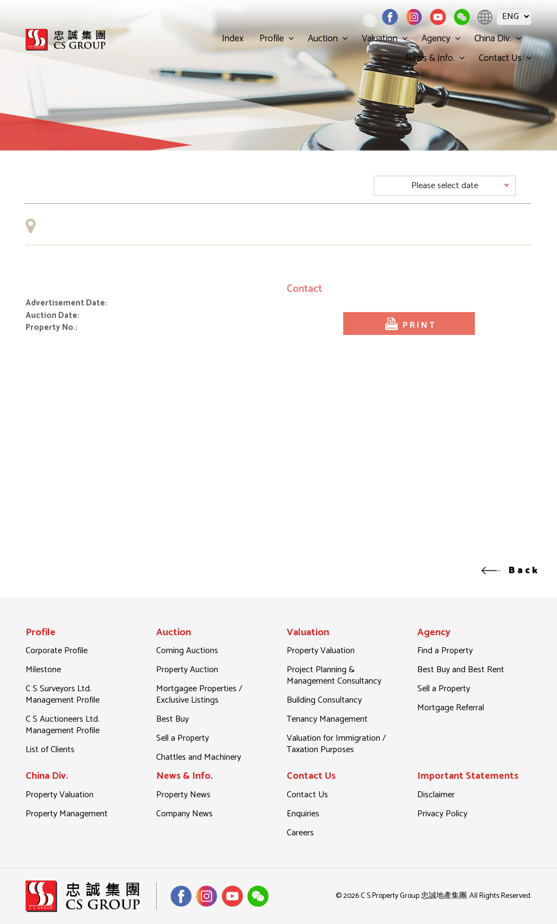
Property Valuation (321, 650)
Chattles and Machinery (198, 757)
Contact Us (500, 58)
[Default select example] (445, 186)
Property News (183, 794)
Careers (300, 833)
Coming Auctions (187, 650)
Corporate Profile (57, 650)
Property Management (67, 814)
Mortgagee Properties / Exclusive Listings (199, 694)
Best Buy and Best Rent (460, 669)
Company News (184, 814)
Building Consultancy (324, 700)
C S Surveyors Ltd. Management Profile (63, 694)
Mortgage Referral (450, 707)
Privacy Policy (442, 814)
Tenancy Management (327, 719)
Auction (323, 38)
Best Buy (172, 719)
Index (233, 38)
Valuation (380, 38)
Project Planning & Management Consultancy (334, 675)
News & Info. (430, 58)
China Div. (492, 38)
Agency (436, 38)
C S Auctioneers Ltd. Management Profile (63, 725)
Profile (271, 38)
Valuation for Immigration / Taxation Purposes (336, 744)
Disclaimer (436, 794)
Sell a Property (182, 738)
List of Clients (50, 749)
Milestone (43, 669)
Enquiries (303, 814)
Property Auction (187, 669)
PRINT (409, 335)
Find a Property (445, 650)
